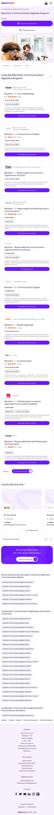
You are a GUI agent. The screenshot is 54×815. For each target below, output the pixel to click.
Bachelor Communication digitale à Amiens (16, 670)
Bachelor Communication (31, 720)
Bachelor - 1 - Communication (18, 361)
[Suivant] (51, 539)
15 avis (19, 364)
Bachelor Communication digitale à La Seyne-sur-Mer (20, 595)
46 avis (19, 214)
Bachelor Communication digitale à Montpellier (18, 582)
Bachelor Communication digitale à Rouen (16, 679)
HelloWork (21, 807)
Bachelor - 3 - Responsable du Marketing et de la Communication (26, 209)
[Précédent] (46, 539)
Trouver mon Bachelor (27, 23)
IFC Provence (7, 243)
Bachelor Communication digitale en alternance (18, 715)
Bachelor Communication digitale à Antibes (17, 653)
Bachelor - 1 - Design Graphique (18, 325)
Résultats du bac (27, 768)
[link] (22, 812)
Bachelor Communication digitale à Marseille (17, 599)
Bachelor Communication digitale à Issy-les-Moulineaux (21, 631)
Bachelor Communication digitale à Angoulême (18, 649)
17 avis (19, 328)
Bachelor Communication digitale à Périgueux (17, 636)
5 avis (19, 97)
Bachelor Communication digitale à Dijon (16, 644)
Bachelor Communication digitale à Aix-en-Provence (20, 603)
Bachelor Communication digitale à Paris (16, 623)
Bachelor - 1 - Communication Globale (21, 134)
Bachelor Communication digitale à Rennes (17, 618)
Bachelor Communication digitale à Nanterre (17, 692)
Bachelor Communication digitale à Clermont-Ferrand (20, 696)
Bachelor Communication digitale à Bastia (16, 683)
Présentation (17, 65)
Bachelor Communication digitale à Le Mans (17, 666)
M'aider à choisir (27, 30)
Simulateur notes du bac (27, 771)
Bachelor (18, 720)
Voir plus (4, 18)
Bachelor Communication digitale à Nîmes (16, 586)
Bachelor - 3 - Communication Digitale (22, 287)
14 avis (19, 447)
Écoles (27, 65)
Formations (6, 65)
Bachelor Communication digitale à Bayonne (17, 700)
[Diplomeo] (8, 3)
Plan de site (27, 751)
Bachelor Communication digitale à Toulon (16, 591)
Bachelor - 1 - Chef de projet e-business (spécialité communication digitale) (22, 402)
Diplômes (11, 720)
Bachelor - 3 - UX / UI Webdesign (19, 93)
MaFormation (31, 807)
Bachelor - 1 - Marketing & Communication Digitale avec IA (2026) (23, 173)
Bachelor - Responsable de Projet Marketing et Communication (25, 442)
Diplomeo (4, 720)
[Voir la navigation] (51, 3)
